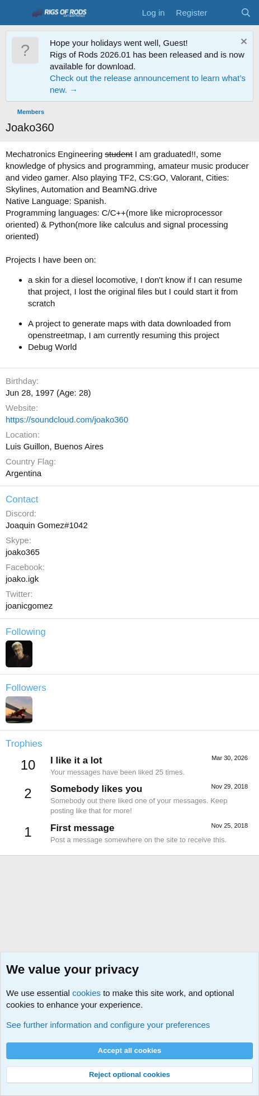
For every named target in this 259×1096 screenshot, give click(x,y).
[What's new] (223, 12)
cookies (86, 993)
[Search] (246, 12)
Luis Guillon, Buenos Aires (54, 446)
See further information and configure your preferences (108, 1024)
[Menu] (15, 13)
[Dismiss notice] (242, 43)
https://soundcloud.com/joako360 (67, 419)
